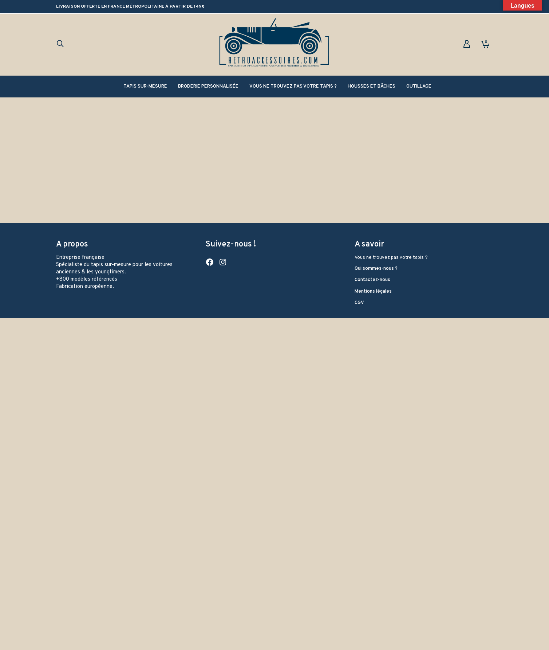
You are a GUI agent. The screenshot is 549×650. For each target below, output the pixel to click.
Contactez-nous (372, 280)
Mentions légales (373, 291)
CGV (359, 303)
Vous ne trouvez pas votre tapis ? (391, 258)
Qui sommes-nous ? (376, 269)
